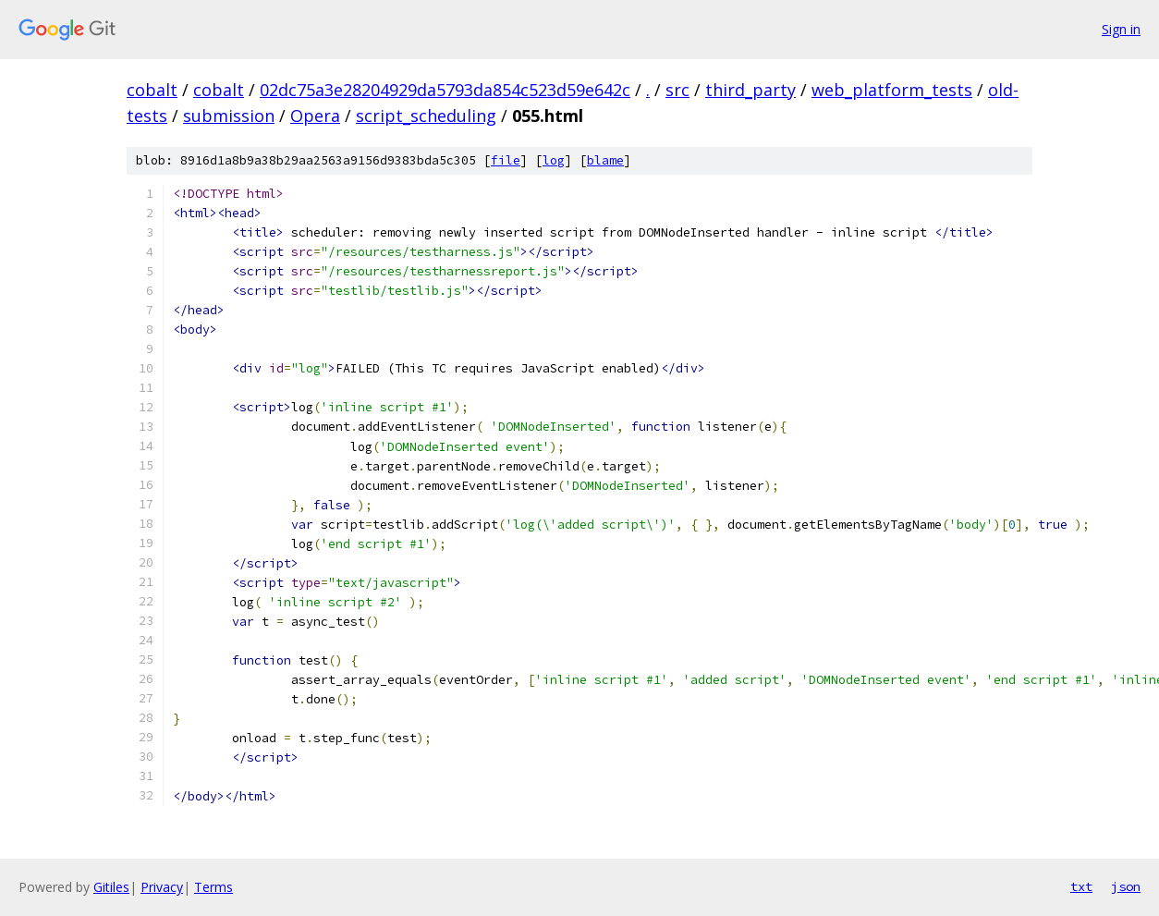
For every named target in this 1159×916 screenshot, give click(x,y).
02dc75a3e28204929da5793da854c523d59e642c (445, 90)
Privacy (161, 887)
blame (605, 160)
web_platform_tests (891, 90)
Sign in (1121, 29)
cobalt (152, 90)
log (554, 160)
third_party (750, 90)
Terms (213, 887)
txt (1081, 886)
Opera (315, 115)
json (1126, 886)
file (505, 160)
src (677, 90)
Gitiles (111, 887)
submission (228, 115)
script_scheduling (426, 115)
